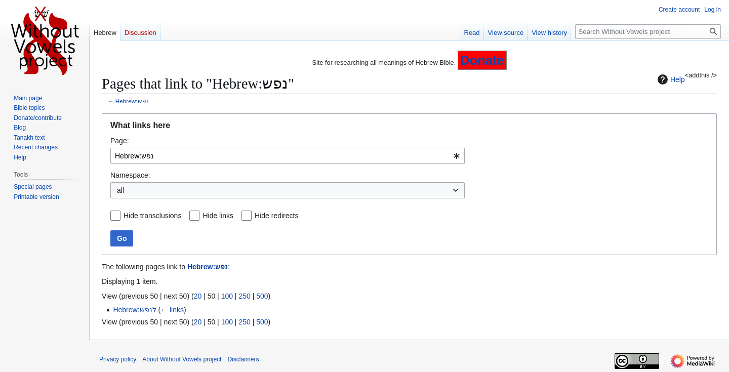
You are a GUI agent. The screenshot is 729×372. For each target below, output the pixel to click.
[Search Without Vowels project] (648, 31)
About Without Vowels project (181, 359)
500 (262, 296)
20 (198, 296)
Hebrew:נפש (132, 101)
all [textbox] (120, 190)
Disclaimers (243, 359)
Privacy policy (117, 359)
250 (244, 296)
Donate (482, 60)
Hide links (217, 216)
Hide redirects (276, 216)
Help (670, 79)
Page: (119, 141)
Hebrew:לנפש (134, 310)
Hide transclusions (152, 216)
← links (172, 310)
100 (227, 296)
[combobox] (287, 156)
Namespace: (130, 175)
